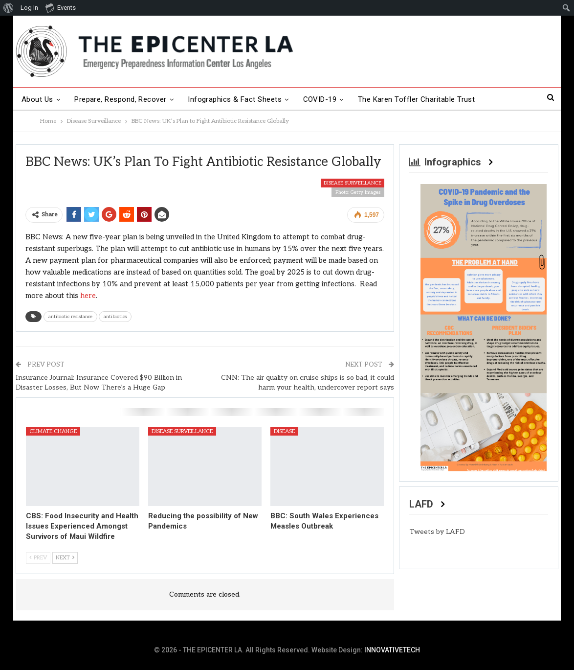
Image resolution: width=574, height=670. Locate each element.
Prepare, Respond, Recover (120, 99)
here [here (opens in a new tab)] (88, 295)
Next (65, 557)
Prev (38, 557)
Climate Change (53, 431)
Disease (284, 431)
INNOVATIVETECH (392, 650)
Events (60, 7)
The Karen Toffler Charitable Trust (416, 99)
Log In (29, 7)
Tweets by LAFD (437, 532)
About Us (37, 99)
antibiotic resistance (70, 317)
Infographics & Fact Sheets (235, 99)
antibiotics (115, 317)
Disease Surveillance (352, 183)
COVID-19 (320, 99)
